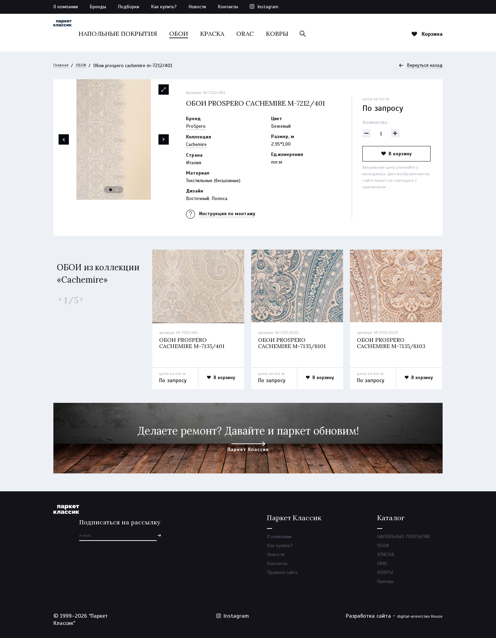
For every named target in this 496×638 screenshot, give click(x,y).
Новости (197, 7)
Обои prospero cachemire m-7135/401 (193, 343)
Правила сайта (282, 576)
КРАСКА (251, 34)
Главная (61, 66)
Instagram (267, 7)
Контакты (228, 7)
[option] (113, 140)
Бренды (98, 7)
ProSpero (196, 126)
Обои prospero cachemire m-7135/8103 (393, 343)
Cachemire (196, 145)
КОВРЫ (316, 34)
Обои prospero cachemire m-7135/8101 (294, 343)
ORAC (284, 34)
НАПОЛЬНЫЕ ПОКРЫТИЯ (157, 34)
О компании (65, 7)
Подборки (128, 7)
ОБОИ (217, 34)
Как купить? (164, 7)
